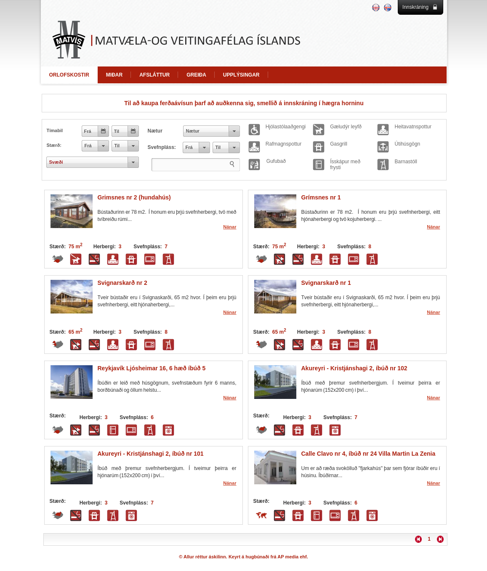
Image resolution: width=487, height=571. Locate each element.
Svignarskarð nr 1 (326, 282)
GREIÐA (196, 75)
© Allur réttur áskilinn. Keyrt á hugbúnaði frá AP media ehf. (243, 556)
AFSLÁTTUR (154, 75)
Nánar (229, 226)
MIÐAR (114, 75)
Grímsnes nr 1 (321, 197)
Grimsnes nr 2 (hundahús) (134, 197)
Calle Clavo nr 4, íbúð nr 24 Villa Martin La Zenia (368, 453)
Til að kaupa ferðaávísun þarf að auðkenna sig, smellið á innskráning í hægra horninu (243, 103)
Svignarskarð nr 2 (122, 282)
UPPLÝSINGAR (241, 75)
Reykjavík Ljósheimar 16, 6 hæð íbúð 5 (152, 368)
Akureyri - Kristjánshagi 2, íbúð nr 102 (354, 368)
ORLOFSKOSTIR (69, 75)
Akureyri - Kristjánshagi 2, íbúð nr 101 (151, 453)
